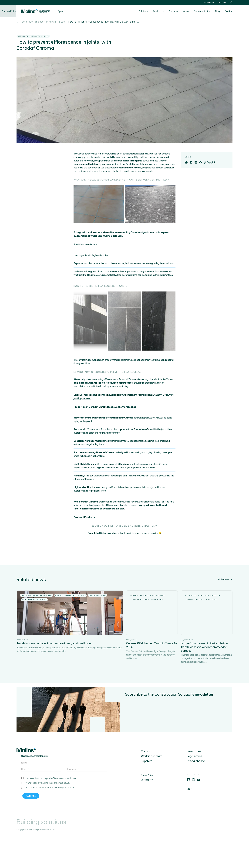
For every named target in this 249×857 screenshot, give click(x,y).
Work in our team (151, 778)
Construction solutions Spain (39, 22)
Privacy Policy (147, 797)
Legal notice (194, 778)
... (17, 22)
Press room (194, 773)
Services (182, 11)
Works (195, 11)
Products (167, 11)
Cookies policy (147, 802)
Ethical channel (196, 783)
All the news (225, 579)
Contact (238, 11)
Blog (226, 11)
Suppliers (146, 783)
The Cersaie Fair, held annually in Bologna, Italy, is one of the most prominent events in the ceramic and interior (150, 677)
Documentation (211, 11)
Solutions (152, 11)
